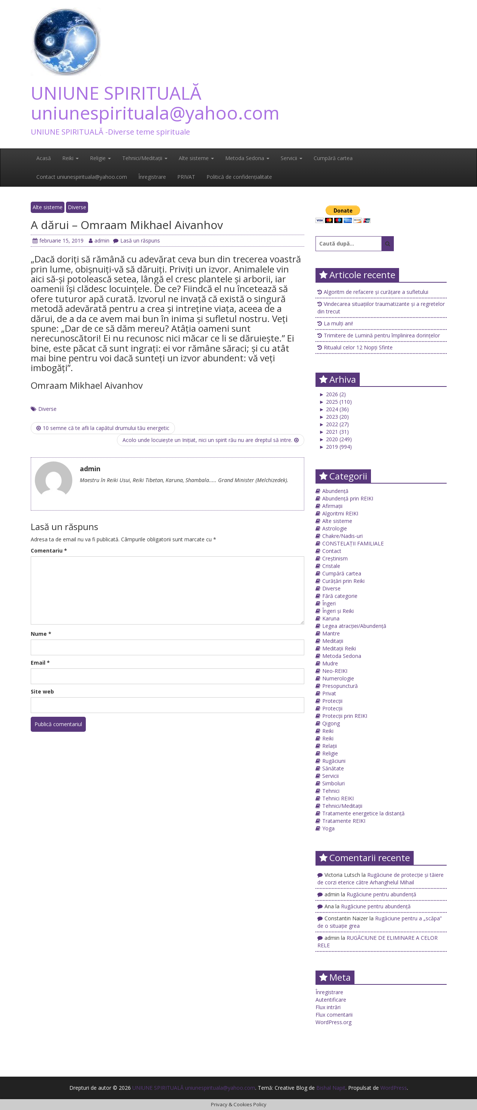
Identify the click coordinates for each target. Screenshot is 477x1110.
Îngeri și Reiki (338, 610)
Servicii (291, 158)
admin (99, 240)
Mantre (331, 633)
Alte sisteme (196, 158)
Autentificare (331, 999)
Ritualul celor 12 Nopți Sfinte (358, 347)
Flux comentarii (334, 1014)
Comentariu (49, 550)
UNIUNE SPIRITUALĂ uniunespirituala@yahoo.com (155, 103)
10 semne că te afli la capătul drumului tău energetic (102, 427)
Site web (42, 691)
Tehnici (330, 790)
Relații (329, 745)
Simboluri (333, 783)
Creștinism (335, 558)
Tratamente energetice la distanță (363, 813)
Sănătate (333, 768)
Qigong (331, 723)
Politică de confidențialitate (239, 176)
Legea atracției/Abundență (354, 625)
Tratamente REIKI (343, 820)
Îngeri (329, 603)
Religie (100, 158)
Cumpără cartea (333, 158)
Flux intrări (328, 1007)
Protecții (332, 700)
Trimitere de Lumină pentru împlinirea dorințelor (382, 335)
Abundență (335, 490)
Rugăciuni (333, 760)
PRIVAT (186, 176)
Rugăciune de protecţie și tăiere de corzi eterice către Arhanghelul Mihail (380, 878)
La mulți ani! (338, 323)
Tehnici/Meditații (144, 158)
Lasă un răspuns (136, 240)
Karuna (330, 618)
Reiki (70, 158)
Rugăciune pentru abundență (381, 894)
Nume (41, 633)
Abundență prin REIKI (347, 498)
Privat (329, 693)
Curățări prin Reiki (343, 580)
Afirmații (332, 505)
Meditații (332, 640)
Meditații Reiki (339, 648)
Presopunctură (340, 685)
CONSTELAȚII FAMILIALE (353, 543)
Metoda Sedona (247, 158)
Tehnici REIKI (338, 798)
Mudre (330, 663)
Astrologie (334, 528)
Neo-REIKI (334, 670)
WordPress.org (333, 1022)
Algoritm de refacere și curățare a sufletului (376, 291)
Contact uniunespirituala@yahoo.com (81, 176)
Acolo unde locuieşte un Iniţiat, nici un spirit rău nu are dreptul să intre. (211, 439)
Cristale (331, 565)
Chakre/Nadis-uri (342, 535)
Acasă (43, 158)
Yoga (328, 828)
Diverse (77, 207)
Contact (331, 550)
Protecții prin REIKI (344, 715)
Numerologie (338, 678)
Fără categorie (339, 595)
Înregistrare (152, 176)
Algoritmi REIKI (340, 513)
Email (40, 662)
